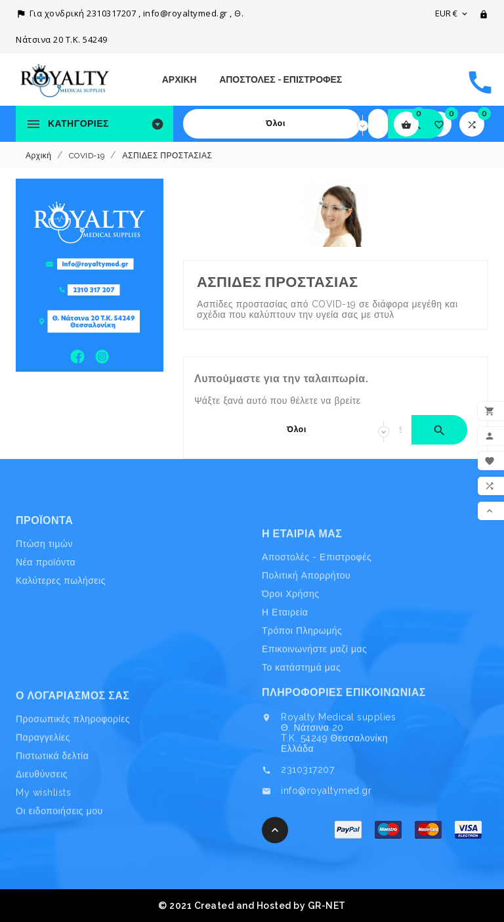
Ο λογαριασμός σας (72, 745)
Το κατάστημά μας (301, 723)
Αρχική (179, 79)
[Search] (378, 124)
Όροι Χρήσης (290, 650)
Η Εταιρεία (285, 668)
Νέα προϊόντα (45, 593)
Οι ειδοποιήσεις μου (59, 861)
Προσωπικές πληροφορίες (73, 768)
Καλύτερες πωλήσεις (61, 611)
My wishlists (43, 842)
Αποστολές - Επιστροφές (280, 79)
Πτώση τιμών (44, 574)
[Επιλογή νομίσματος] (452, 13)
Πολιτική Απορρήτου (306, 631)
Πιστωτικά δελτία (52, 805)
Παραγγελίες (43, 786)
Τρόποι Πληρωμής (302, 687)
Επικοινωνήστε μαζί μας (314, 705)
